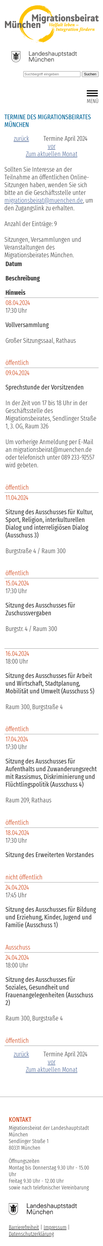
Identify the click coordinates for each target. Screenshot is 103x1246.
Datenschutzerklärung (31, 1234)
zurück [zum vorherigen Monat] (21, 138)
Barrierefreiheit (24, 1227)
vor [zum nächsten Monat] (51, 146)
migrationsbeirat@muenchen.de (43, 200)
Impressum (55, 1227)
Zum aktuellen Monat (51, 154)
